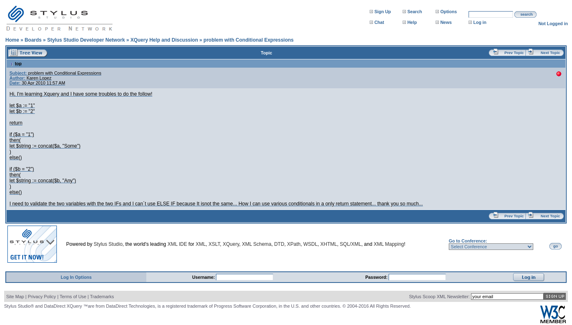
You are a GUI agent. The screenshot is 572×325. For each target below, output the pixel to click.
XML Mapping (389, 244)
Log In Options (76, 277)
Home (12, 40)
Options (448, 11)
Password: (377, 277)
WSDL (310, 244)
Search (414, 11)
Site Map (15, 296)
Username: (204, 277)
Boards (33, 40)
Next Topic (550, 53)
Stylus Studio (108, 244)
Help (412, 22)
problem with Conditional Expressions (249, 40)
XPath (294, 244)
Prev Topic (514, 53)
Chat (379, 22)
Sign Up (382, 11)
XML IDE (177, 244)
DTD (279, 244)
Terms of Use (73, 296)
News (446, 22)
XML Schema (257, 244)
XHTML (328, 244)
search (526, 14)
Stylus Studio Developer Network (86, 40)
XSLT (214, 244)
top (15, 63)
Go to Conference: (468, 240)
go (555, 246)
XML (201, 244)
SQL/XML (350, 244)
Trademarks (102, 296)
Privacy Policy (42, 296)
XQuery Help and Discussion (164, 40)
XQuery (231, 244)
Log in (479, 22)
